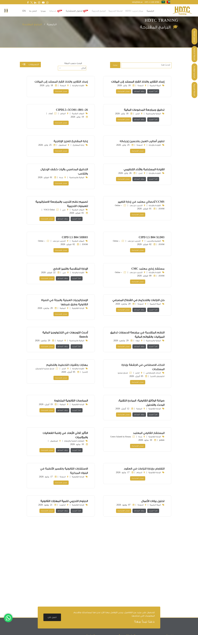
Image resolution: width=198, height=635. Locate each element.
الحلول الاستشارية (77, 11)
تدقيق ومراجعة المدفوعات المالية (144, 109)
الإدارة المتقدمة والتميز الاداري (70, 268)
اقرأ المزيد (153, 91)
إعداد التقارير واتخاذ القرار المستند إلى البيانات (137, 81)
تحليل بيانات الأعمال (152, 501)
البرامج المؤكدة (194, 72)
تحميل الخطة (194, 36)
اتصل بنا (33, 11)
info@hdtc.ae (137, 2)
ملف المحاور (139, 91)
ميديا (43, 11)
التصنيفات (31, 64)
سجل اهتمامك (124, 91)
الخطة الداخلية (194, 54)
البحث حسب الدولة (73, 63)
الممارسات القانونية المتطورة (71, 400)
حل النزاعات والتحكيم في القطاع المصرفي (138, 300)
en (24, 11)
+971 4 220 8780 (151, 2)
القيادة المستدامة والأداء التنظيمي (144, 169)
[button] (6, 10)
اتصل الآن (52, 617)
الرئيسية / (49, 24)
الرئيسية (150, 11)
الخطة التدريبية (194, 90)
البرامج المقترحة (32, 24)
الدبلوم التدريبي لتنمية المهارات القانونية (64, 501)
